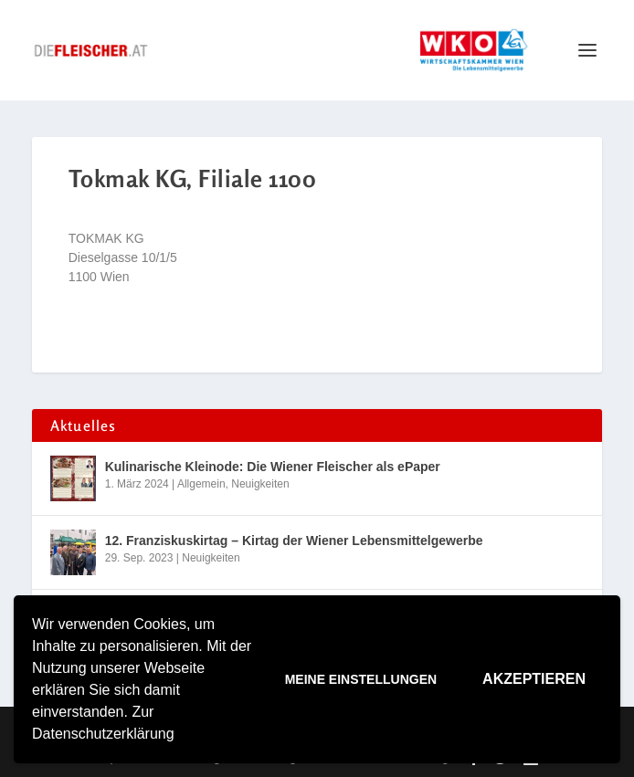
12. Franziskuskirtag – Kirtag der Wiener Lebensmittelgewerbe (294, 540)
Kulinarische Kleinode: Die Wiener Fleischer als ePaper (272, 466)
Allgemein (201, 484)
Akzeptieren (534, 679)
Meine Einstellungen (361, 679)
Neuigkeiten (260, 484)
